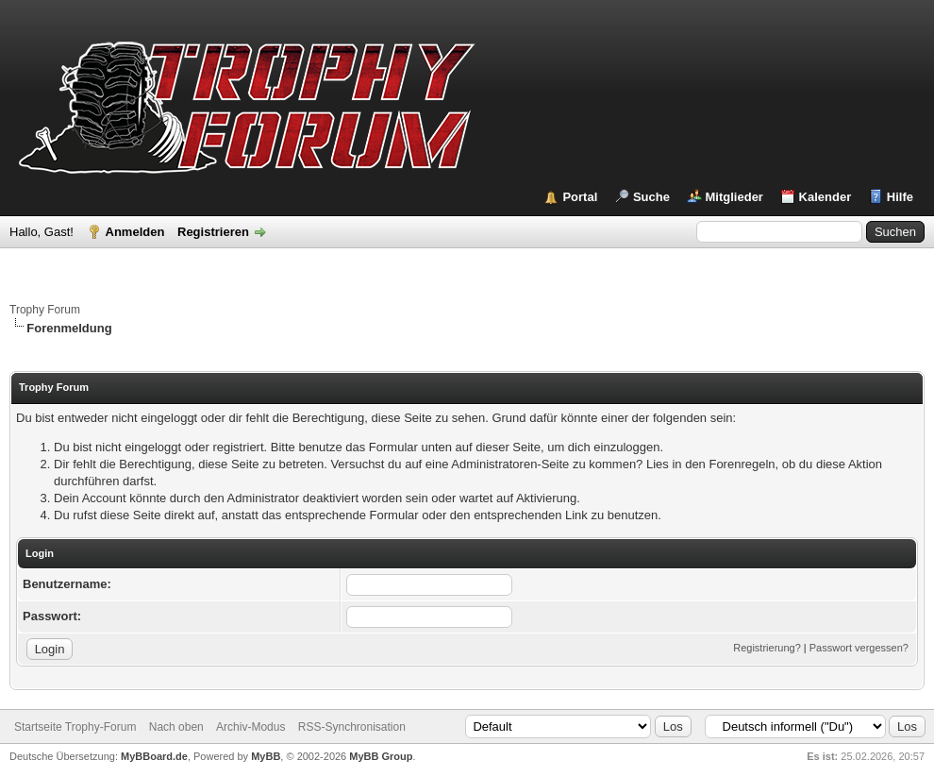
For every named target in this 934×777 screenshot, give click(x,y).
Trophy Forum (44, 309)
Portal (579, 197)
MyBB (265, 756)
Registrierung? (767, 647)
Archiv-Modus (250, 727)
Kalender (825, 197)
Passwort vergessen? (859, 647)
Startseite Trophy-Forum (75, 727)
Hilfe (900, 197)
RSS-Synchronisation (352, 727)
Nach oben (176, 727)
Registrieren (213, 232)
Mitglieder (734, 197)
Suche (651, 197)
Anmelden (135, 232)
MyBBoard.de (154, 756)
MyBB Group (380, 756)
